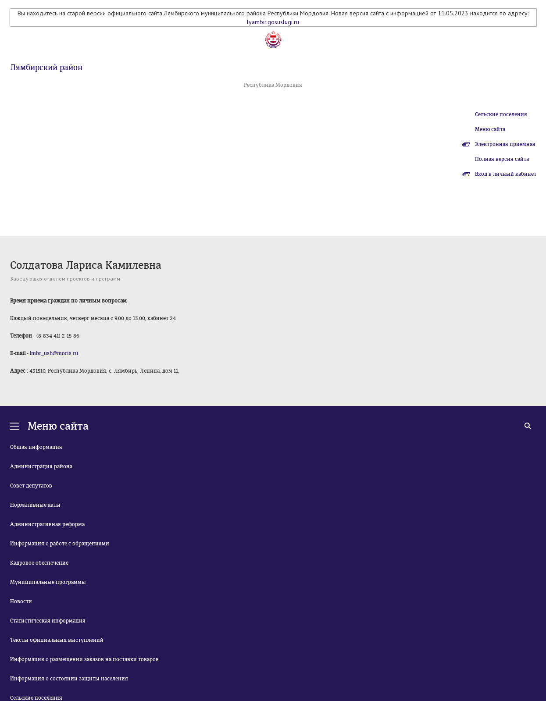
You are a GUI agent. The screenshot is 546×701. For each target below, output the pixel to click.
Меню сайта (490, 129)
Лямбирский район (46, 67)
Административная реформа (47, 524)
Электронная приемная (505, 144)
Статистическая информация (48, 621)
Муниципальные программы (48, 582)
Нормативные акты (35, 505)
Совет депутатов (31, 486)
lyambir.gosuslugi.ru (273, 22)
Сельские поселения (501, 114)
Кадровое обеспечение (39, 563)
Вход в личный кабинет (505, 174)
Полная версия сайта (502, 159)
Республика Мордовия (273, 85)
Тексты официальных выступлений (56, 640)
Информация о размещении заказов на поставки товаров (84, 659)
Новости (21, 601)
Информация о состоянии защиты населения (69, 679)
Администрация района (41, 466)
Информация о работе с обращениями (59, 544)
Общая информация (36, 447)
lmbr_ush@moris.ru (54, 353)
